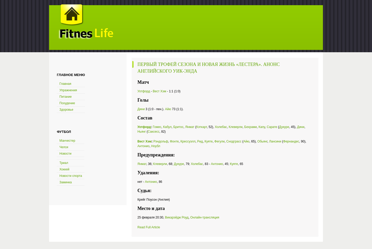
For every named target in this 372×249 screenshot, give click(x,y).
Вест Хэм (159, 91)
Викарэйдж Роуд (176, 217)
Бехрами (250, 127)
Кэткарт (201, 127)
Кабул (167, 127)
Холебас (221, 127)
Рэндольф (160, 141)
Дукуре (284, 127)
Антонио (143, 146)
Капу (262, 127)
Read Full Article (148, 227)
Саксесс (154, 131)
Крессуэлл (188, 141)
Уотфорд (143, 91)
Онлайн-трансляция (204, 217)
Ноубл (155, 146)
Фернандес (291, 141)
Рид (200, 141)
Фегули (219, 141)
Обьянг (262, 141)
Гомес (157, 127)
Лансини (275, 141)
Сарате (272, 127)
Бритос (178, 127)
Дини (141, 109)
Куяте (209, 141)
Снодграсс (233, 141)
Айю (168, 109)
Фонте (174, 141)
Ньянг (141, 131)
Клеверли (236, 127)
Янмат (189, 127)
